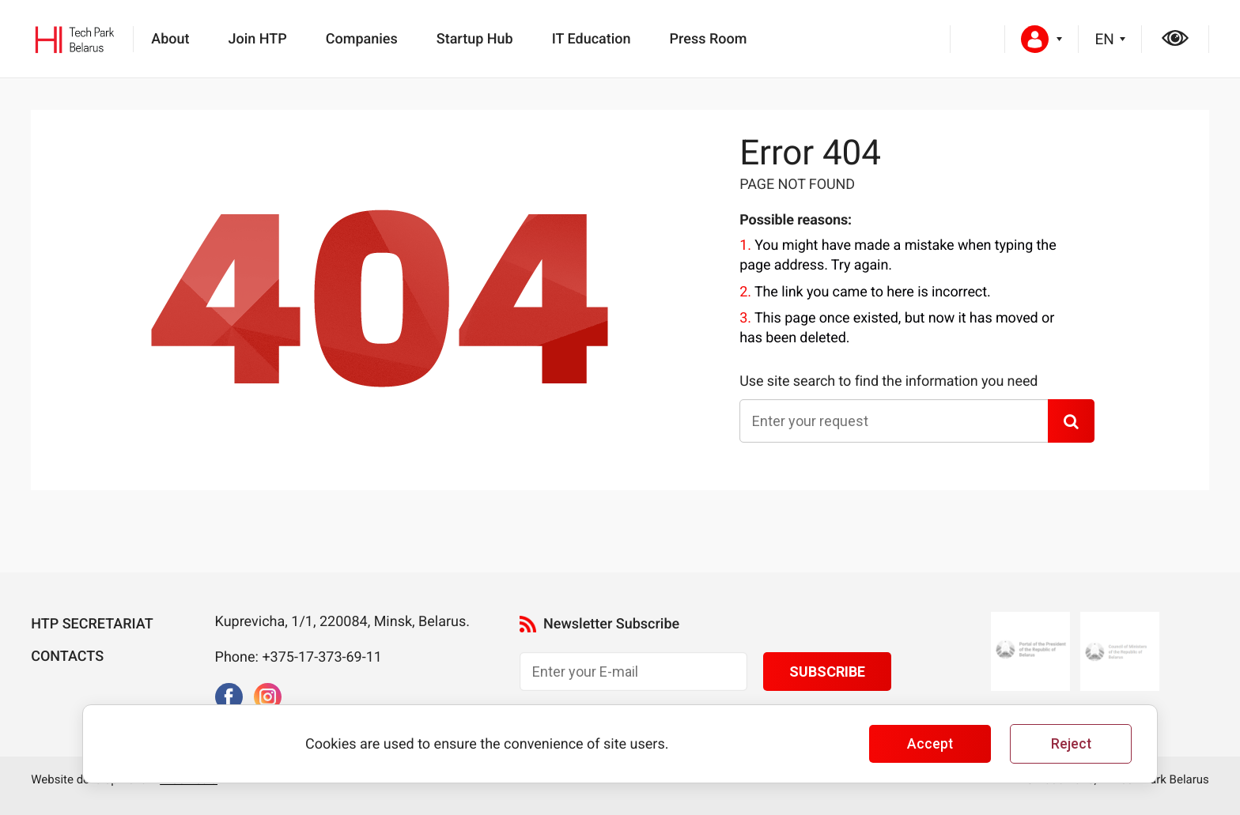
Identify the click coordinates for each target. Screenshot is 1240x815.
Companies (362, 39)
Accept (930, 744)
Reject (1071, 744)
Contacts (67, 656)
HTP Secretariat (92, 624)
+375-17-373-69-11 (322, 657)
